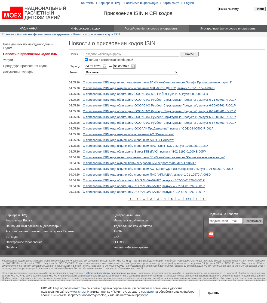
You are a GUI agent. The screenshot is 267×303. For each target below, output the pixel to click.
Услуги (8, 60)
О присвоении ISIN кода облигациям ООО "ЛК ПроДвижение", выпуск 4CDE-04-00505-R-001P (148, 128)
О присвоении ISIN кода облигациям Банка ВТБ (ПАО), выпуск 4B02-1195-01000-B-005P (144, 151)
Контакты (87, 3)
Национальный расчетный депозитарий (33, 226)
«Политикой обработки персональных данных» (111, 273)
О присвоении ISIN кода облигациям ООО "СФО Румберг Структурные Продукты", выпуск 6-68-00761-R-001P (159, 117)
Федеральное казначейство (133, 226)
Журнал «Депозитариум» (131, 247)
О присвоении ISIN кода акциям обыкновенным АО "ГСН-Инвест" (128, 140)
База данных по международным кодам (28, 46)
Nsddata (11, 247)
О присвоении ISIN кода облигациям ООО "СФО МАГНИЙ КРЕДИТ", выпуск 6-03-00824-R (145, 94)
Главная (8, 34)
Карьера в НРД (109, 3)
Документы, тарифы (18, 72)
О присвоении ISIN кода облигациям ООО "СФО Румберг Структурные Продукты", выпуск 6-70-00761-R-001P (159, 105)
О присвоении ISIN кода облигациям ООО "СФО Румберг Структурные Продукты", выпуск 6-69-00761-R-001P (159, 111)
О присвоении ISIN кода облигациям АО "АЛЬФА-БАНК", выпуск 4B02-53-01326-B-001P (144, 192)
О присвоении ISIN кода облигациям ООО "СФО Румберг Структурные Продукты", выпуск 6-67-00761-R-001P (159, 122)
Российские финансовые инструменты (43, 34)
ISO (116, 236)
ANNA (118, 231)
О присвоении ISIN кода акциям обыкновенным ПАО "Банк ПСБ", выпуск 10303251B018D (145, 145)
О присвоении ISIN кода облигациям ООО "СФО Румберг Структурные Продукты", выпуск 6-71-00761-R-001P (159, 99)
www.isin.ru (78, 291)
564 (188, 198)
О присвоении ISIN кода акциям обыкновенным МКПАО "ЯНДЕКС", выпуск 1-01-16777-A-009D (149, 88)
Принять (213, 293)
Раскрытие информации (141, 3)
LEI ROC (120, 242)
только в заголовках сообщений (109, 60)
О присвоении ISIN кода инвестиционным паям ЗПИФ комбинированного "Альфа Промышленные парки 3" (157, 82)
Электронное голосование (24, 242)
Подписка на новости (223, 214)
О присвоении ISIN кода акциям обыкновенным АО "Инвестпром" (128, 134)
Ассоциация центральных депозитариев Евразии (40, 231)
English (189, 3)
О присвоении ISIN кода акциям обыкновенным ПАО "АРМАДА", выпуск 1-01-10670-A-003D (147, 174)
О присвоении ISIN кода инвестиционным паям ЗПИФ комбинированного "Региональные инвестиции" (154, 157)
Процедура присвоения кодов (25, 66)
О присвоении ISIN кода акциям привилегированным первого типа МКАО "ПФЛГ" (139, 163)
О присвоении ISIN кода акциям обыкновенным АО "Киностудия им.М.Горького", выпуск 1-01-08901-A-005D (158, 169)
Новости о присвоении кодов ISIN (96, 34)
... (179, 198)
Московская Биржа (19, 220)
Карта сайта (171, 3)
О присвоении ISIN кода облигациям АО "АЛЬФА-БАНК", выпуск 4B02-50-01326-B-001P (144, 180)
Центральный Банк (127, 215)
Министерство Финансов (131, 220)
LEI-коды (12, 236)
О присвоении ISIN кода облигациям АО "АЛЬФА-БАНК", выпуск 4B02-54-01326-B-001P (144, 186)
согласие (147, 291)
